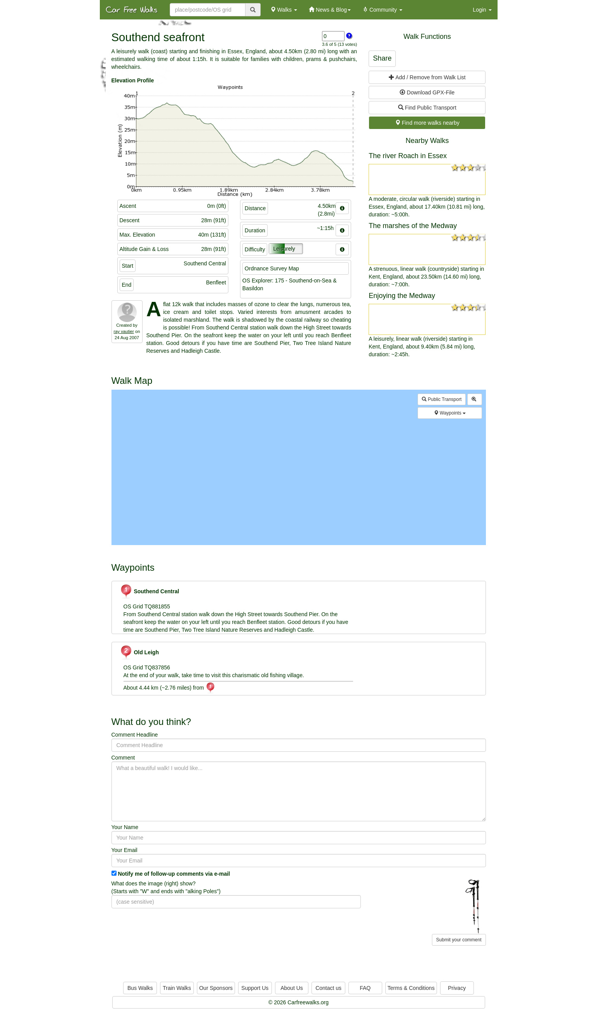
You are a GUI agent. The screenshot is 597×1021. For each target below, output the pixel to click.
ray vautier (124, 331)
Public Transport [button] (441, 399)
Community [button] (382, 10)
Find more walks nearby (427, 123)
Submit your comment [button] (459, 940)
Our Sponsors (216, 988)
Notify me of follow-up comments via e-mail (174, 874)
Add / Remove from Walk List (427, 77)
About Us (291, 988)
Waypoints (450, 413)
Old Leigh (139, 652)
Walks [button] (283, 10)
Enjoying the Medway (402, 296)
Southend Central (149, 591)
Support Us (254, 988)
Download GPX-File (427, 92)
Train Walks (177, 988)
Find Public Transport (427, 108)
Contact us (328, 988)
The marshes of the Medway (413, 226)
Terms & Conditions (411, 988)
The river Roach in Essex (408, 156)
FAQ (365, 988)
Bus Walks (140, 988)
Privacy (457, 988)
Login (482, 10)
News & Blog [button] (330, 10)
